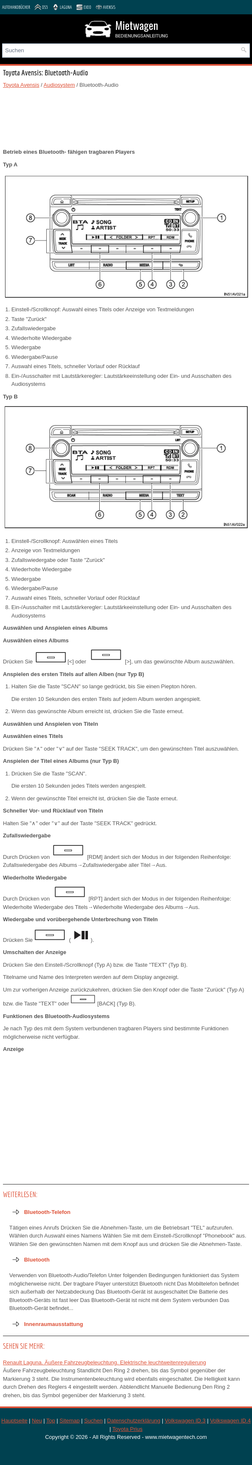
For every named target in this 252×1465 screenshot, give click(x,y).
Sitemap (70, 1420)
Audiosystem (59, 85)
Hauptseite (14, 1420)
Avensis (105, 7)
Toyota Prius (127, 1429)
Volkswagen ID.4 (230, 1420)
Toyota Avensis (21, 85)
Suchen (93, 1420)
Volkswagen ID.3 (185, 1420)
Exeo (83, 7)
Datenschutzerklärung (133, 1420)
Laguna (62, 7)
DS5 (41, 7)
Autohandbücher (16, 7)
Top (50, 1420)
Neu (37, 1420)
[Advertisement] (126, 118)
